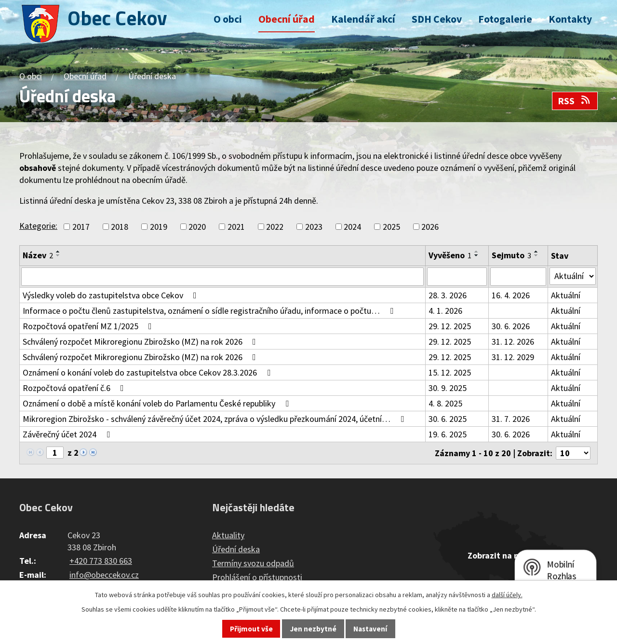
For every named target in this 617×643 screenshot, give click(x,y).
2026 (430, 226)
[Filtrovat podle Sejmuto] (518, 276)
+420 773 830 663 (100, 560)
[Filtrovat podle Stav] (573, 276)
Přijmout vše (251, 628)
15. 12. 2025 (450, 372)
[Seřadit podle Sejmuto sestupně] (536, 255)
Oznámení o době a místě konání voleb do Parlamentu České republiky (158, 403)
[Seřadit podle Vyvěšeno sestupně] (476, 255)
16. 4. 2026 (511, 295)
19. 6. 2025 (448, 434)
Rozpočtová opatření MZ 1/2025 (89, 326)
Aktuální (565, 295)
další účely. (507, 594)
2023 (313, 226)
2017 (81, 226)
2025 (391, 226)
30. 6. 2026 (511, 326)
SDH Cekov (437, 19)
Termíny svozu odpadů (253, 563)
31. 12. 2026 (513, 341)
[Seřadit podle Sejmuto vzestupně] (536, 251)
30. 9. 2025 (448, 387)
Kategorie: (38, 225)
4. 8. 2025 (445, 403)
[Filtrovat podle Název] (222, 276)
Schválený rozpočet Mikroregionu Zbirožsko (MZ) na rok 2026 (141, 341)
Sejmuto (511, 255)
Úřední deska (236, 549)
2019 (158, 226)
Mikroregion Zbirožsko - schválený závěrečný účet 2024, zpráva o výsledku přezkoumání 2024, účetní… (215, 418)
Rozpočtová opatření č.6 (75, 387)
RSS (574, 101)
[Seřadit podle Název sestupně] (58, 255)
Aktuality (228, 535)
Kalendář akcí (363, 19)
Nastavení (370, 628)
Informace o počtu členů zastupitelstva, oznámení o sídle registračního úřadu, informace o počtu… (210, 310)
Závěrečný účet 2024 (68, 434)
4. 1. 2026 (445, 310)
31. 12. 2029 (513, 357)
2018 (119, 226)
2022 (274, 226)
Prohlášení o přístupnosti (257, 577)
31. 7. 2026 (511, 418)
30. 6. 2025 (448, 418)
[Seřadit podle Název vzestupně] (58, 251)
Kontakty (570, 19)
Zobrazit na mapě (501, 555)
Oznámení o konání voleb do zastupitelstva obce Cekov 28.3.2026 (148, 372)
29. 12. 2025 (450, 326)
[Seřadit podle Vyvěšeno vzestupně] (476, 251)
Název (38, 255)
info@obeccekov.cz (104, 574)
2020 (197, 226)
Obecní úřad (286, 19)
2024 (352, 226)
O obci (228, 19)
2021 (236, 226)
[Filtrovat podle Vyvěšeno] (457, 276)
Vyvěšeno (450, 255)
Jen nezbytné (313, 628)
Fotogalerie (505, 19)
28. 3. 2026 (448, 295)
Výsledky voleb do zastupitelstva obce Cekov (112, 295)
